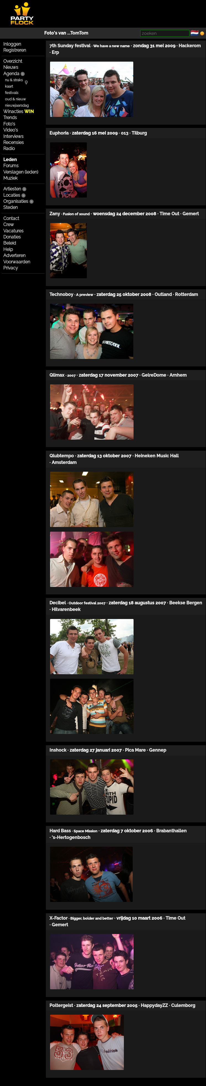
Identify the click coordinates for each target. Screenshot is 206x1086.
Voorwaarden (16, 261)
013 (124, 133)
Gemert (190, 213)
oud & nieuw (15, 99)
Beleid (9, 243)
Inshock (57, 750)
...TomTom (77, 33)
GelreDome (154, 375)
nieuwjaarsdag (17, 105)
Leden (10, 159)
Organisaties (15, 201)
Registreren (14, 50)
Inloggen (12, 44)
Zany (54, 213)
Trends (10, 117)
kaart (9, 86)
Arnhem (178, 375)
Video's (10, 130)
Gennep (157, 750)
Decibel (57, 602)
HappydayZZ (154, 1005)
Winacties (18, 111)
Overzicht (12, 61)
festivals (11, 93)
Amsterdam (64, 462)
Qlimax (56, 375)
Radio (9, 148)
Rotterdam (186, 294)
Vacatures (13, 231)
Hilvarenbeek (66, 609)
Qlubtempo (61, 455)
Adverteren (14, 255)
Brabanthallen (171, 830)
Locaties (11, 195)
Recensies (13, 142)
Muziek (10, 178)
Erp (55, 52)
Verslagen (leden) (20, 172)
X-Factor (58, 918)
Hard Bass (60, 830)
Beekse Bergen (185, 602)
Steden (10, 207)
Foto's (9, 124)
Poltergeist (61, 1005)
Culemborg (183, 1005)
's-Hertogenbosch (71, 837)
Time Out (169, 213)
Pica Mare (135, 750)
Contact (11, 218)
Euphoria (59, 133)
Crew (8, 224)
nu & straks (14, 80)
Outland (163, 294)
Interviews (13, 136)
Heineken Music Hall (157, 455)
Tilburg (139, 133)
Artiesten (12, 189)
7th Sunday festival (69, 45)
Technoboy (61, 294)
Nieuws (10, 67)
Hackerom (190, 45)
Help (8, 249)
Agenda (11, 73)
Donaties (12, 237)
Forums (11, 165)
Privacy (10, 268)
